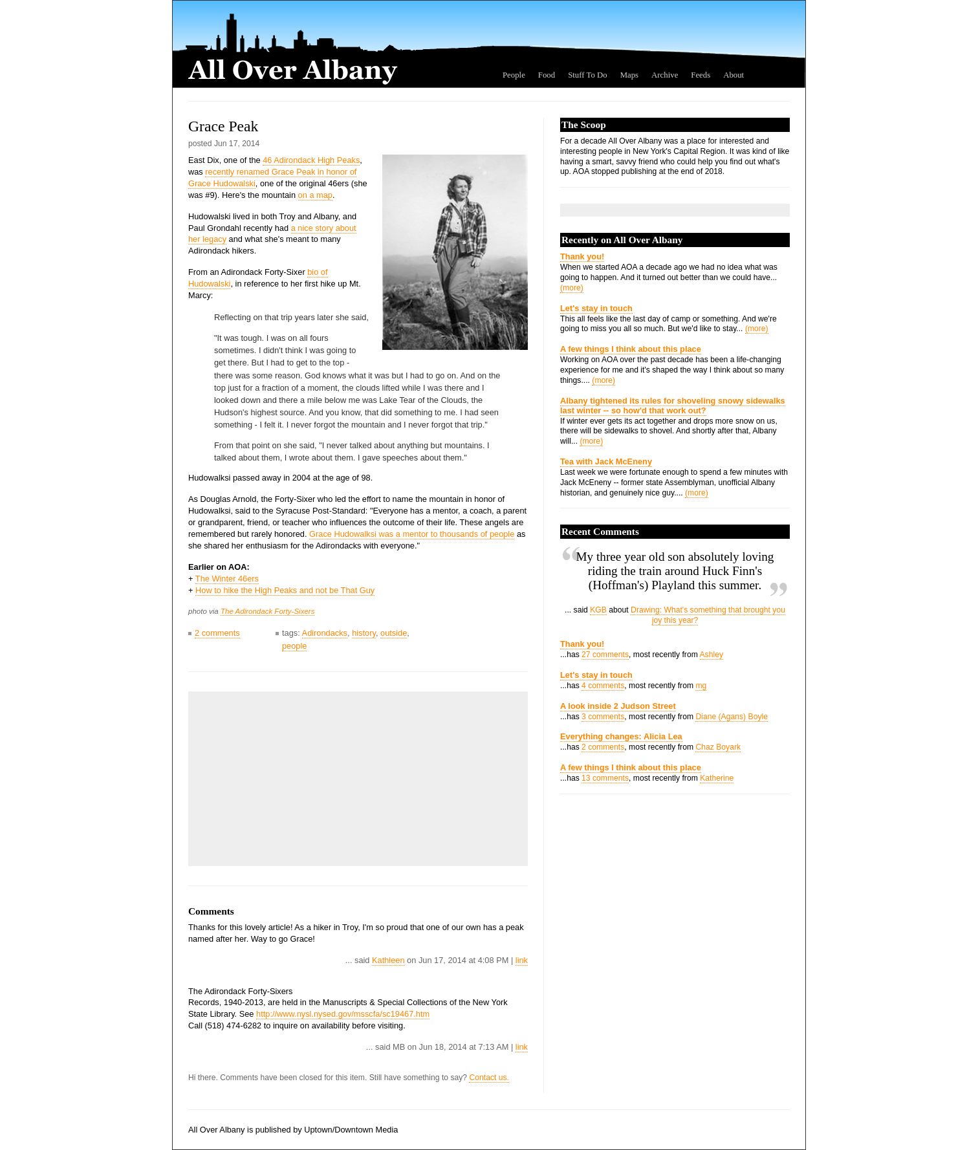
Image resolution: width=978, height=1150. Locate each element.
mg (700, 685)
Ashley (712, 654)
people (294, 646)
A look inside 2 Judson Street (618, 706)
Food (546, 75)
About (733, 75)
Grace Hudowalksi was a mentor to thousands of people (411, 534)
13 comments (605, 778)
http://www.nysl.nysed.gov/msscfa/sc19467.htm (342, 1014)
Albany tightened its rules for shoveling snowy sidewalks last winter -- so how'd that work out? (672, 405)
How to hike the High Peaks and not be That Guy (285, 590)
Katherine (717, 778)
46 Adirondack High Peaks (311, 160)
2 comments (217, 633)
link (522, 960)
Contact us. (489, 1077)
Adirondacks (324, 633)
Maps (629, 75)
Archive (664, 75)
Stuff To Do (587, 75)
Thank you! (582, 256)
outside (393, 633)
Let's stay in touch (596, 308)
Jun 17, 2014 (236, 143)
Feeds (700, 75)
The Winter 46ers (227, 578)
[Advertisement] (292, 779)
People (514, 75)
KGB (598, 609)
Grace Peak (223, 126)
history (364, 633)
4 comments (602, 685)
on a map (315, 195)
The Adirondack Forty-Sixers (268, 611)
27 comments (605, 654)
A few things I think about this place (630, 349)
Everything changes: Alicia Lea (621, 736)
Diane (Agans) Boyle (731, 716)
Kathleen (388, 960)
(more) (571, 287)
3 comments (602, 716)
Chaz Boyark (718, 747)
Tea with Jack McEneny (606, 461)
